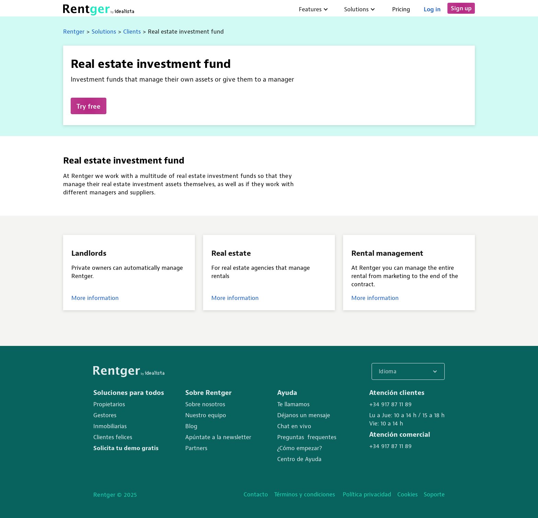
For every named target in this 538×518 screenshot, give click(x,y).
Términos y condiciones (305, 494)
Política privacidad (367, 494)
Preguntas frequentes (306, 437)
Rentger (73, 31)
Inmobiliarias (110, 426)
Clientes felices (112, 437)
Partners (196, 448)
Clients (132, 31)
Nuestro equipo (205, 415)
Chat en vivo (294, 426)
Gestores (104, 415)
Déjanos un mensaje (303, 415)
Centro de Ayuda (299, 459)
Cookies (407, 494)
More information (95, 298)
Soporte (434, 494)
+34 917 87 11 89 (390, 404)
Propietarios (109, 404)
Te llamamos (293, 404)
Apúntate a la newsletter (218, 437)
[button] (408, 371)
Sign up (461, 8)
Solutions (104, 31)
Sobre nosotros (205, 404)
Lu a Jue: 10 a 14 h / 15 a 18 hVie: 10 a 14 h (407, 419)
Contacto (256, 494)
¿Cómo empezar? (299, 448)
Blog (191, 426)
